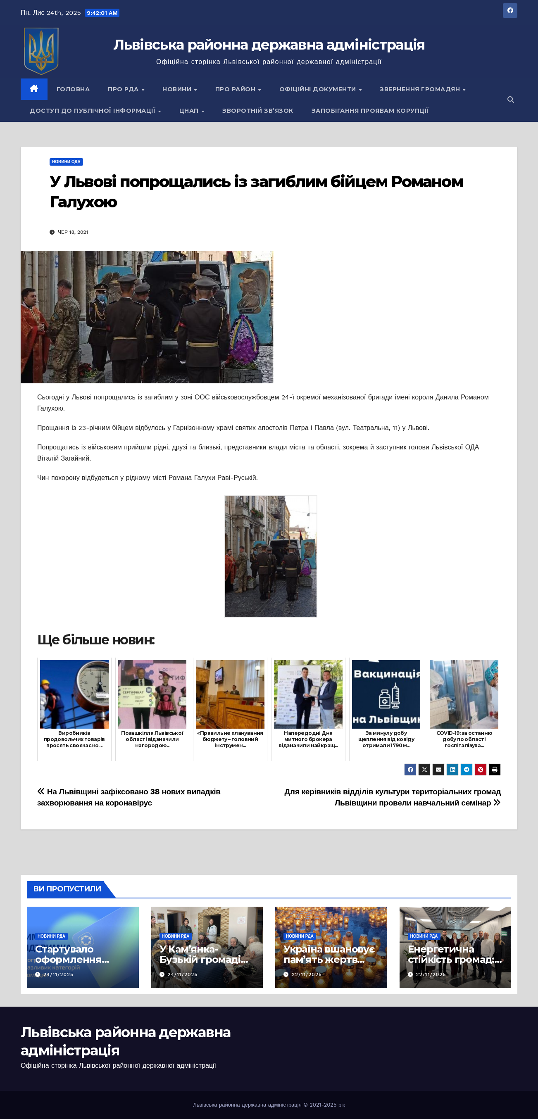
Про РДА (124, 89)
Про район (236, 89)
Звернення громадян (421, 89)
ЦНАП (190, 110)
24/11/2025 (58, 974)
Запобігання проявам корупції (370, 110)
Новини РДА (51, 936)
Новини (177, 89)
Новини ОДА (66, 161)
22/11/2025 (307, 974)
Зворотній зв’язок (257, 110)
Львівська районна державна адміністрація (269, 44)
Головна (73, 89)
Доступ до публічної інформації (93, 110)
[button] (510, 100)
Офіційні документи (318, 89)
